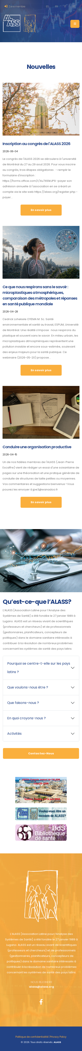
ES (47, 6)
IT (65, 6)
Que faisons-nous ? (23, 702)
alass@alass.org (41, 987)
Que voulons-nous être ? (27, 687)
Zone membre (14, 6)
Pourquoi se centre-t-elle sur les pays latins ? (38, 667)
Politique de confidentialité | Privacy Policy (41, 1037)
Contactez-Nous (41, 753)
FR (56, 6)
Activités (14, 733)
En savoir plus (41, 210)
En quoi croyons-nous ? (26, 718)
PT (74, 6)
